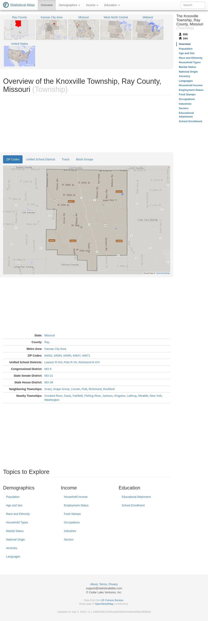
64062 (48, 355)
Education (112, 5)
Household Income (76, 496)
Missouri (49, 335)
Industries (70, 531)
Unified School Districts (40, 159)
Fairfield (78, 395)
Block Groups (84, 159)
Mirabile (143, 395)
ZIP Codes (13, 159)
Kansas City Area (55, 348)
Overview (47, 5)
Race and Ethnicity (18, 514)
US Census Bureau (112, 600)
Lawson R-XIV (53, 362)
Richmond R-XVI (89, 362)
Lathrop (131, 395)
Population (13, 496)
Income (92, 5)
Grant (47, 389)
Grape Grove (61, 389)
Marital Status (15, 531)
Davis (67, 395)
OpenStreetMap (104, 603)
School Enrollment (133, 505)
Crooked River (53, 395)
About (94, 584)
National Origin (15, 539)
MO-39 (48, 382)
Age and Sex (14, 505)
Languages (13, 556)
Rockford (109, 389)
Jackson (107, 395)
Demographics (69, 5)
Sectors (68, 539)
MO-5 (47, 369)
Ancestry (11, 548)
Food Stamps (72, 514)
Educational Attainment (136, 496)
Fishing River (92, 395)
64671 (86, 355)
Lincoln (75, 389)
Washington (51, 399)
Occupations (72, 522)
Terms (103, 584)
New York (156, 395)
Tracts (65, 159)
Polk (84, 389)
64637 (77, 355)
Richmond (95, 389)
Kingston (119, 395)
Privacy (113, 584)
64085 (67, 355)
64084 (58, 355)
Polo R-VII (70, 362)
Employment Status (76, 505)
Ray (46, 342)
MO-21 (48, 375)
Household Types (17, 522)
